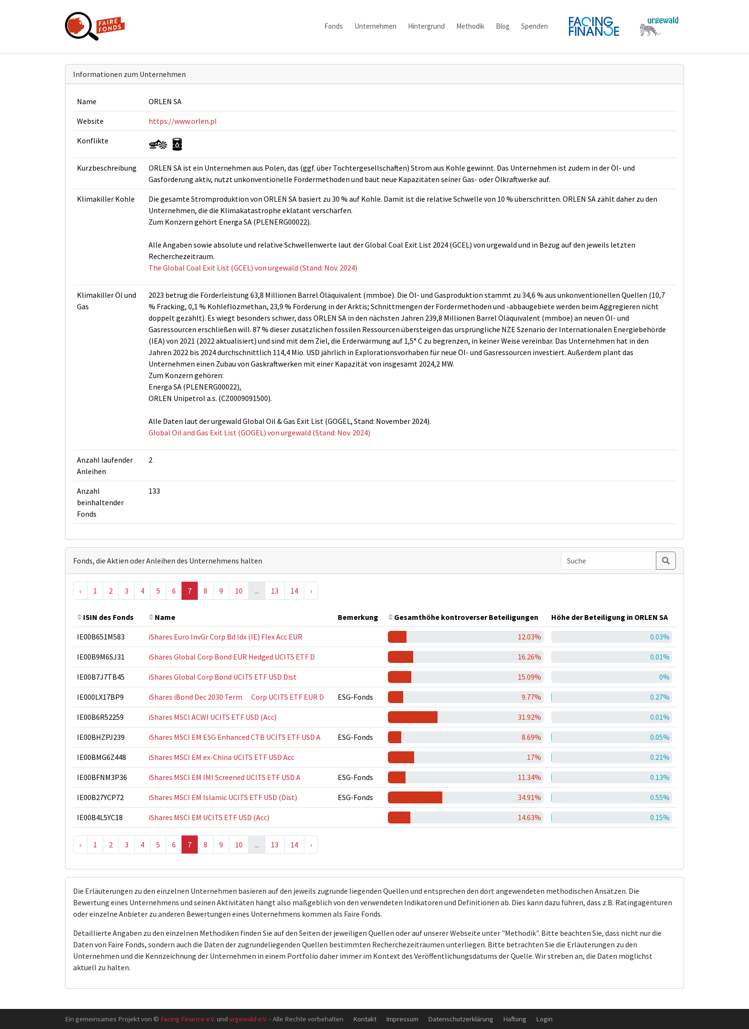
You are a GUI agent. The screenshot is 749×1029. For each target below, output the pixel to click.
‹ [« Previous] (80, 591)
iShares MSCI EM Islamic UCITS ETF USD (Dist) (223, 797)
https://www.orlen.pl (183, 121)
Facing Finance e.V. (187, 1018)
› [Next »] (311, 591)
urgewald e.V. (248, 1018)
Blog (503, 26)
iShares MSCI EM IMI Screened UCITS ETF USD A (224, 777)
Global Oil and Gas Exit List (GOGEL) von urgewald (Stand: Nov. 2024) (259, 432)
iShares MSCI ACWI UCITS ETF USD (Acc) (213, 717)
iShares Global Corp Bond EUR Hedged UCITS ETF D (232, 656)
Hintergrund (426, 26)
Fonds (333, 26)
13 (274, 591)
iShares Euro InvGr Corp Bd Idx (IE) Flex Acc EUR (225, 636)
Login (544, 1018)
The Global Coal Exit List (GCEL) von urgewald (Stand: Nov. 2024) (253, 267)
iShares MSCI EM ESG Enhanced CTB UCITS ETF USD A (235, 737)
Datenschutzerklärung (460, 1018)
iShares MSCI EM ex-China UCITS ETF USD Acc (221, 757)
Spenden (534, 26)
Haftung (514, 1018)
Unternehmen (375, 26)
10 (239, 591)
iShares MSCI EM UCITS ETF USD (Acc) (209, 817)
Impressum (402, 1018)
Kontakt (364, 1018)
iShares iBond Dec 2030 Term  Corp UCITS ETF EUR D (236, 697)
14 (294, 591)
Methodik (470, 26)
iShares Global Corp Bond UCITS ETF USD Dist (223, 677)
